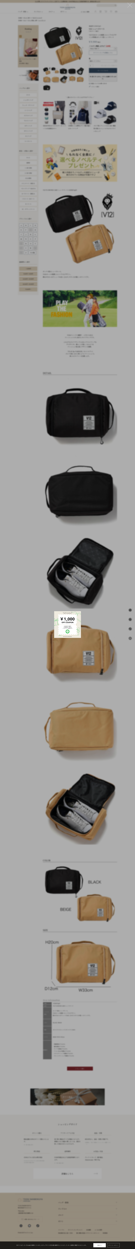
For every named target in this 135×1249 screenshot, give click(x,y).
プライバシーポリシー (113, 1245)
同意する (99, 1245)
